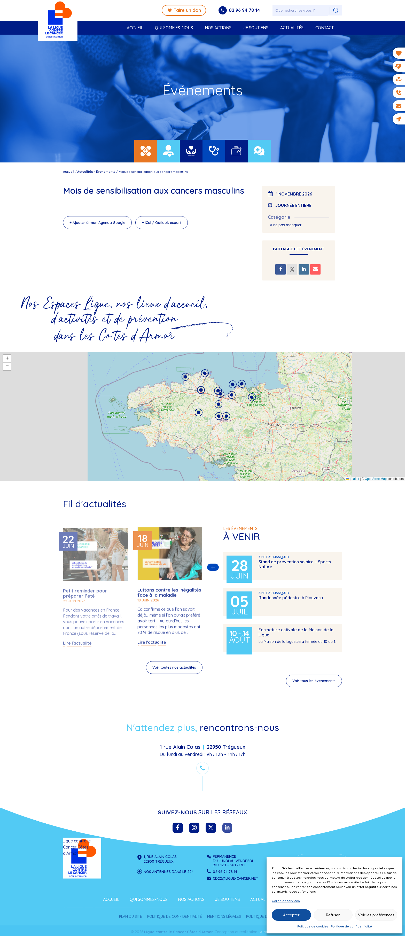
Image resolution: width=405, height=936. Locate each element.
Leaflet (352, 479)
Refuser (333, 914)
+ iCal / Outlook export (161, 222)
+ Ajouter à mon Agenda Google (97, 222)
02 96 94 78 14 (244, 10)
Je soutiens (255, 27)
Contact (324, 27)
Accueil (135, 27)
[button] (198, 412)
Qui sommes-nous (174, 27)
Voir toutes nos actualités (36, 667)
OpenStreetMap (376, 479)
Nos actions (218, 27)
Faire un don (184, 10)
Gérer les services (286, 901)
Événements (105, 172)
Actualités (291, 27)
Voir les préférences (376, 914)
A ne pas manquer (285, 225)
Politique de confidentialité (351, 926)
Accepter (291, 914)
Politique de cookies (312, 926)
